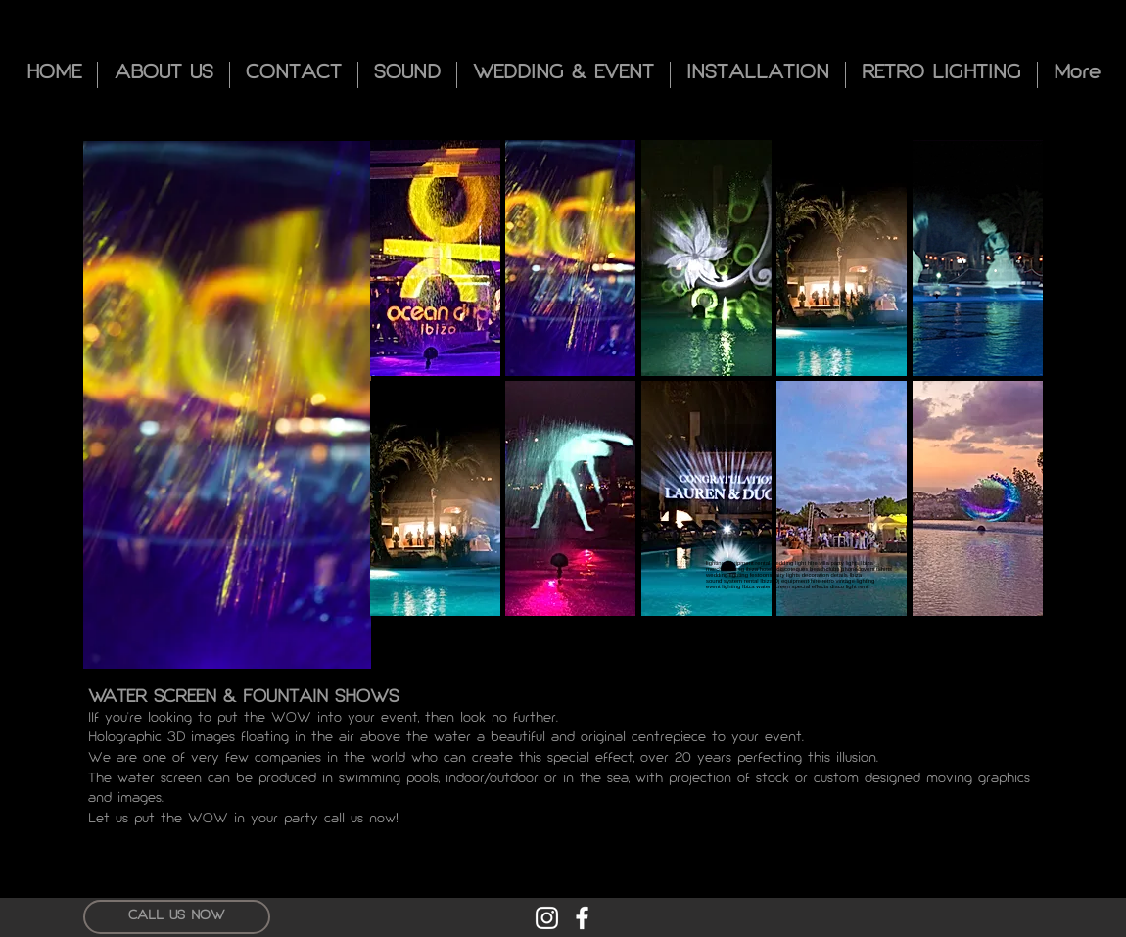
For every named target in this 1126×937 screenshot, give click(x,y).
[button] (435, 258)
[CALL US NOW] (176, 917)
